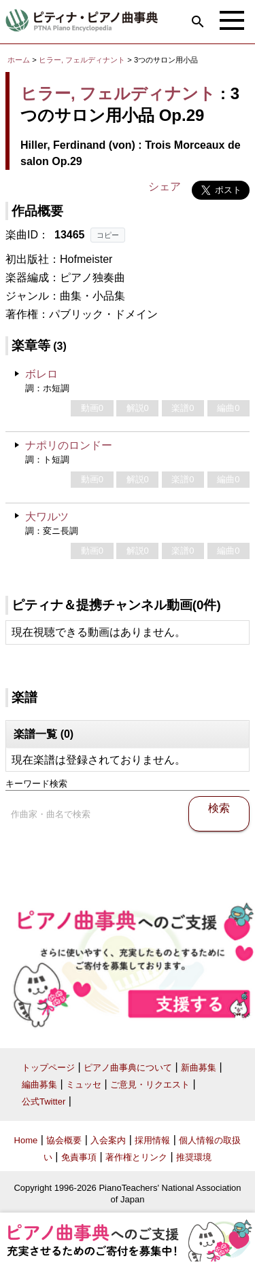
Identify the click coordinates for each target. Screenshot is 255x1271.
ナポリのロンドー (68, 445)
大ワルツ (47, 516)
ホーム (18, 60)
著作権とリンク (136, 1157)
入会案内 (108, 1140)
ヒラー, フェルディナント (82, 60)
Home (26, 1140)
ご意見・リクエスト (150, 1084)
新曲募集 (198, 1067)
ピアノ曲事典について (128, 1067)
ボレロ (41, 374)
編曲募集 (39, 1084)
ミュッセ (83, 1084)
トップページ (48, 1067)
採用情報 (152, 1140)
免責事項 (79, 1157)
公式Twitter (43, 1101)
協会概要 (64, 1140)
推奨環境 (193, 1157)
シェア (164, 186)
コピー (108, 235)
